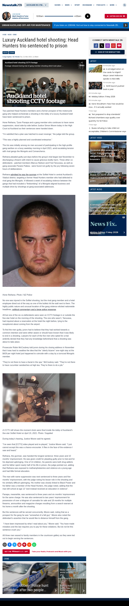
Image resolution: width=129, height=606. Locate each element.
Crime (15, 35)
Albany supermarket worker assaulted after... (68, 572)
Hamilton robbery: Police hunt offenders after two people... (26, 587)
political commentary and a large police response (34, 309)
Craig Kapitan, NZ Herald (11, 57)
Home (4, 35)
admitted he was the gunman (23, 175)
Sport (77, 5)
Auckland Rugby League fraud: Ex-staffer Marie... (67, 588)
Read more (107, 72)
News (9, 35)
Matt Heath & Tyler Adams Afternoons (20, 17)
